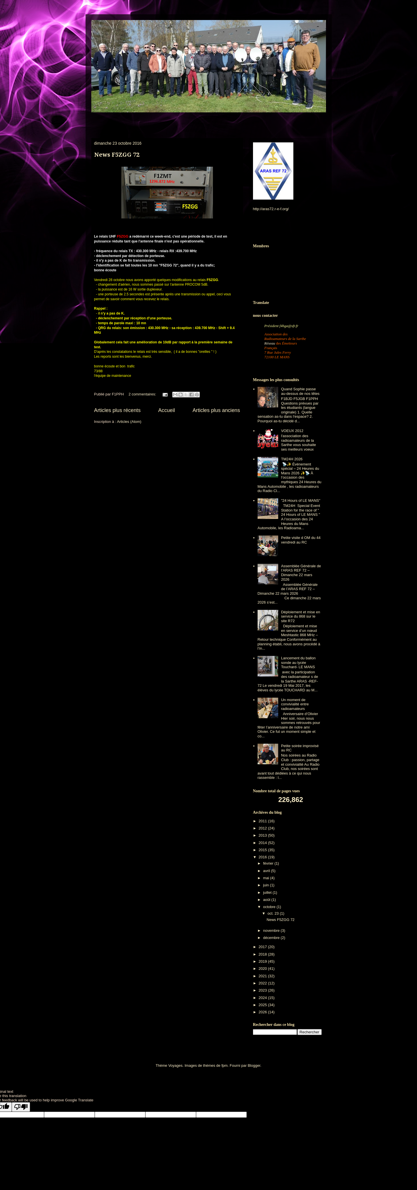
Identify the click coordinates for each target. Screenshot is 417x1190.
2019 (263, 961)
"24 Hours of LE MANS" (300, 500)
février (268, 863)
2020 (263, 968)
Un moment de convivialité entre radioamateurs (295, 704)
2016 (263, 857)
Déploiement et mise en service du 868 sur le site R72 (300, 616)
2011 (263, 821)
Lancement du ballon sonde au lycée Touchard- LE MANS (298, 662)
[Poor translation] (21, 1107)
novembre (271, 930)
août (267, 900)
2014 (263, 843)
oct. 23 (274, 913)
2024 (263, 998)
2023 (263, 990)
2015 (263, 850)
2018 (263, 954)
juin (266, 885)
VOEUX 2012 (292, 431)
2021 (263, 976)
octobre (269, 907)
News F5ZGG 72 (116, 154)
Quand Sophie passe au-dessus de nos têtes (300, 391)
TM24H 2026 (292, 459)
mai (266, 878)
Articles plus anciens (216, 410)
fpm (225, 1065)
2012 (263, 828)
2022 (263, 983)
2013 (263, 835)
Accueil (166, 410)
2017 (263, 947)
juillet (267, 892)
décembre (271, 938)
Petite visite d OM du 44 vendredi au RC (301, 540)
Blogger (254, 1065)
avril (267, 871)
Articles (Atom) (129, 421)
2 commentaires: (143, 394)
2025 (263, 1005)
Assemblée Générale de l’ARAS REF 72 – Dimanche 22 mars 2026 (301, 573)
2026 (263, 1012)
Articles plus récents (117, 410)
